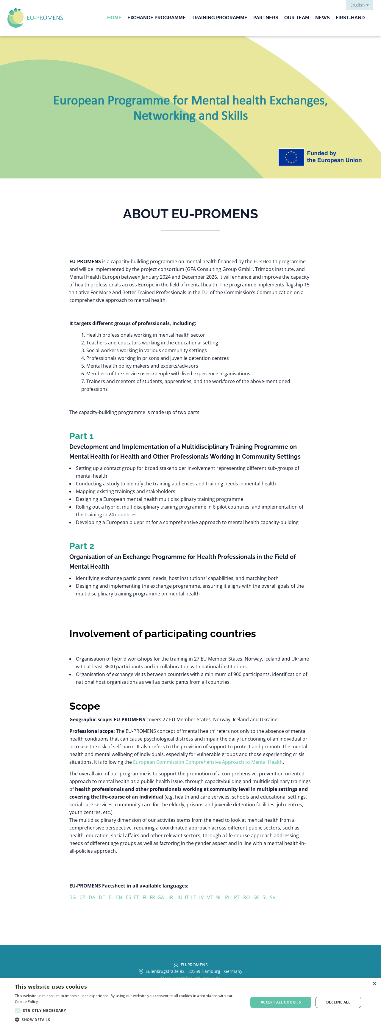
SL (266, 897)
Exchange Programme (156, 18)
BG (74, 897)
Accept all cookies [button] (281, 1002)
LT (195, 897)
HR (170, 897)
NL (220, 897)
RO (248, 897)
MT (211, 897)
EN (119, 897)
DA (94, 897)
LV (202, 897)
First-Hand (350, 18)
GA (161, 897)
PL (229, 897)
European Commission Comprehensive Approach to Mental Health (208, 762)
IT (188, 897)
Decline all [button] (338, 1002)
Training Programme (219, 18)
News (322, 18)
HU (180, 897)
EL (112, 897)
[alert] (190, 1002)
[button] (128, 1020)
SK (258, 897)
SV (273, 897)
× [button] (374, 984)
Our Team (296, 18)
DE (104, 897)
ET (138, 897)
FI (146, 897)
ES (130, 897)
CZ (83, 897)
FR (153, 897)
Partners (265, 18)
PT (238, 897)
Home (114, 18)
